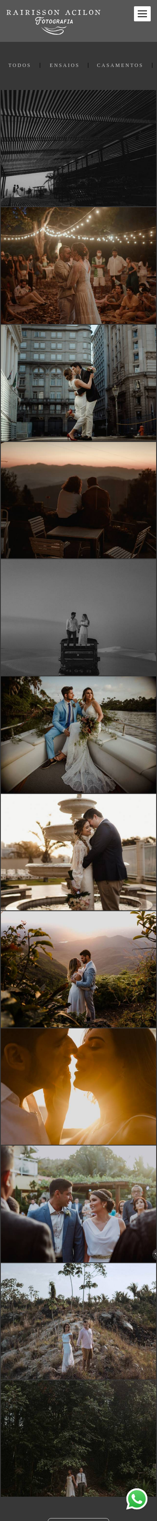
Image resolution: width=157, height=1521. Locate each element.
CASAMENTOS (120, 65)
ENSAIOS (65, 65)
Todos (19, 65)
